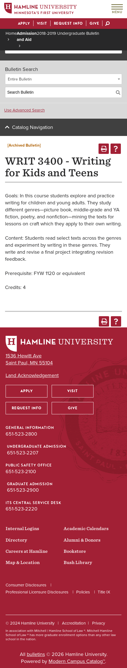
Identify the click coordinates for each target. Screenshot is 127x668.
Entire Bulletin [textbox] (20, 79)
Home (11, 33)
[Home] (40, 9)
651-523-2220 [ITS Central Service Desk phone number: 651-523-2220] (21, 508)
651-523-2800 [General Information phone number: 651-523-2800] (21, 434)
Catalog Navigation (32, 127)
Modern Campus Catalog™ (77, 661)
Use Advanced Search (24, 110)
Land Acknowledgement (32, 375)
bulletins (36, 654)
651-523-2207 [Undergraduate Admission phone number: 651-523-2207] (22, 452)
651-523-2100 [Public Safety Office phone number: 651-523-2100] (21, 471)
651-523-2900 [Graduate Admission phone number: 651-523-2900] (23, 490)
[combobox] (63, 79)
